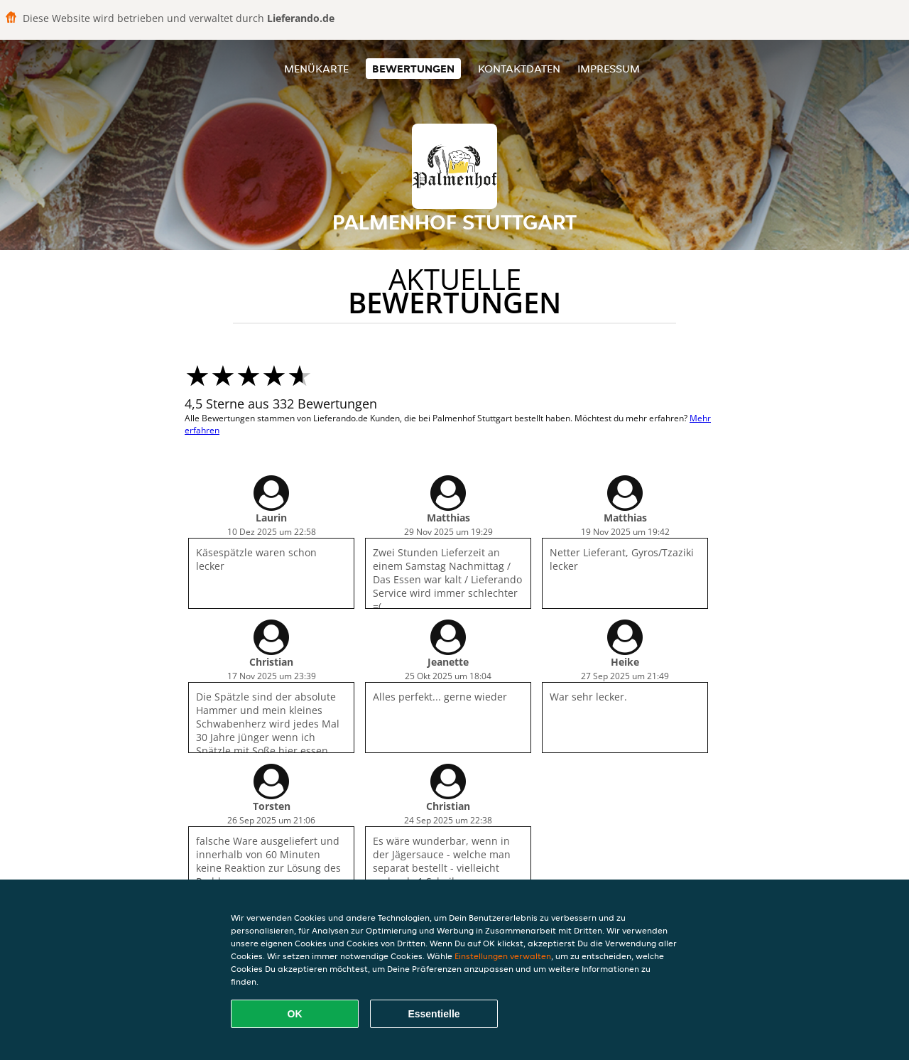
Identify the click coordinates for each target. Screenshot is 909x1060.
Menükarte (316, 68)
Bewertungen (413, 68)
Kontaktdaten (519, 68)
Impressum (608, 68)
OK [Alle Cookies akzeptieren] (295, 1014)
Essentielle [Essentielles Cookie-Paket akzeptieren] (433, 1014)
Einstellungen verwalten (502, 956)
